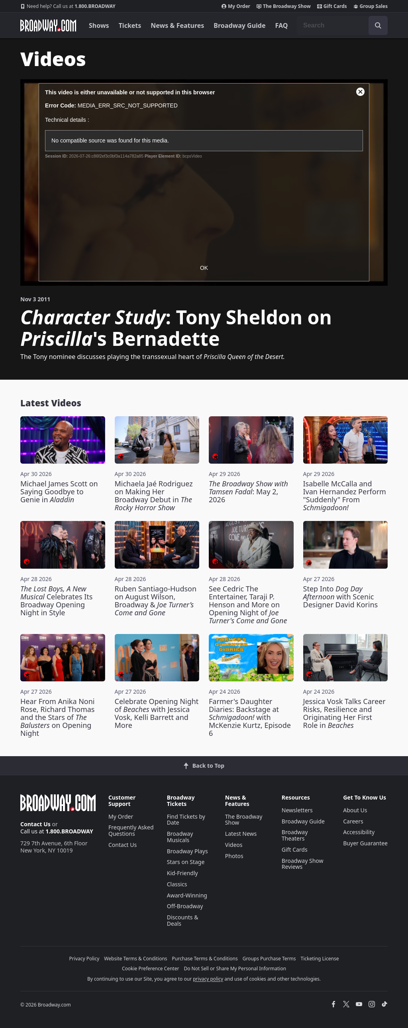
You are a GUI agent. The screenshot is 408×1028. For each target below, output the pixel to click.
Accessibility (359, 832)
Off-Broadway (185, 906)
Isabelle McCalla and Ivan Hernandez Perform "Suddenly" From (344, 495)
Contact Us (35, 824)
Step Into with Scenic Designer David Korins (340, 596)
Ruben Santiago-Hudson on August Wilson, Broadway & (156, 600)
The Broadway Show (284, 6)
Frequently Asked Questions (131, 830)
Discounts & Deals (182, 920)
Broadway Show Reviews (303, 864)
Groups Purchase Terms (269, 958)
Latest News (241, 833)
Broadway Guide (239, 25)
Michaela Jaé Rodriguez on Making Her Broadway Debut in (154, 495)
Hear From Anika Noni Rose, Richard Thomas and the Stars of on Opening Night (57, 717)
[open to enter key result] (378, 25)
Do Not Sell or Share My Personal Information (235, 968)
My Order (236, 6)
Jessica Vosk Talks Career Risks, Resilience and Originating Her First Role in (344, 713)
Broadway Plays (187, 851)
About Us (355, 810)
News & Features (177, 25)
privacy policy (208, 978)
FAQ (281, 25)
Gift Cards (332, 6)
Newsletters (297, 810)
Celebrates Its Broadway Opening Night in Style (56, 600)
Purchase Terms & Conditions (205, 958)
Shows (99, 25)
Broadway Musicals (180, 837)
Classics (177, 884)
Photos (234, 856)
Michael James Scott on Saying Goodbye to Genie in (59, 491)
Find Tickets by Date (186, 820)
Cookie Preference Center (150, 968)
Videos (234, 845)
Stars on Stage (186, 862)
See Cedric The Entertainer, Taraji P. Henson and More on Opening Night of (248, 604)
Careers (353, 821)
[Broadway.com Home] (48, 25)
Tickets (130, 25)
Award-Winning (187, 895)
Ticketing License (320, 958)
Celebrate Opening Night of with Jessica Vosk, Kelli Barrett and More (157, 713)
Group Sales (370, 6)
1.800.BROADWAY (68, 6)
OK (204, 268)
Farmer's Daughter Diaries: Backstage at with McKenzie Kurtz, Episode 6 (250, 717)
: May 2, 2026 (248, 491)
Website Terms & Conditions (135, 958)
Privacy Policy (84, 958)
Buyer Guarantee (365, 843)
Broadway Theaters (295, 835)
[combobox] (342, 25)
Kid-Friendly (182, 873)
